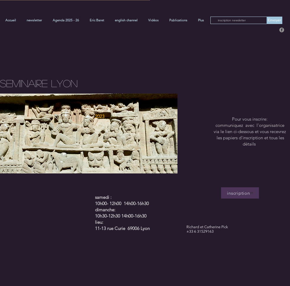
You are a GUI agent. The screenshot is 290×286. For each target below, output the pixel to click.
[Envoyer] (274, 20)
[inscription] (240, 193)
